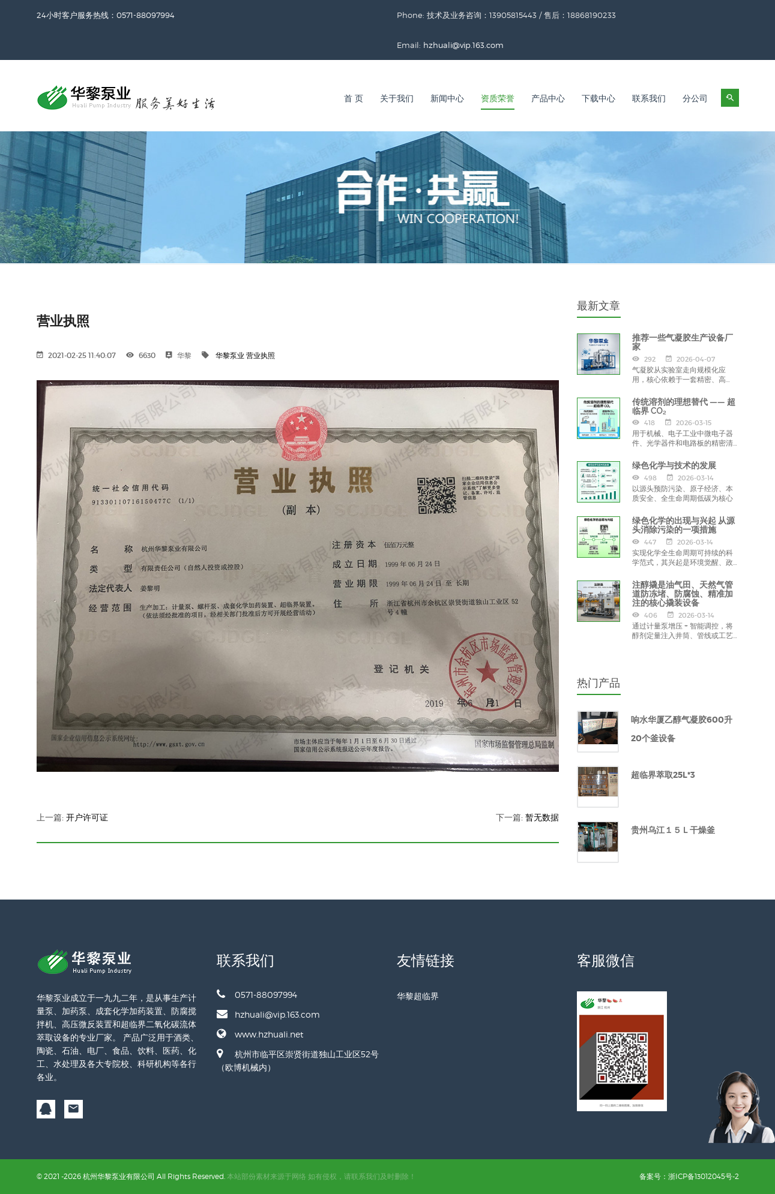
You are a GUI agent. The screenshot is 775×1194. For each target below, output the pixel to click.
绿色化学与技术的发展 (674, 465)
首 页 (353, 98)
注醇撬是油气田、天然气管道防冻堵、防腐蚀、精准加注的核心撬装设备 (682, 594)
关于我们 (397, 98)
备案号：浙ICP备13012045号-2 (689, 1176)
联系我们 (649, 98)
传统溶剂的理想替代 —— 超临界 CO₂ (684, 406)
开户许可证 (87, 817)
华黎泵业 (230, 355)
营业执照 (260, 355)
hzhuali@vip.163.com (463, 45)
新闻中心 (447, 98)
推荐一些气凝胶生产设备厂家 (682, 342)
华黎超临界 (418, 996)
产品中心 (548, 98)
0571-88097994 (257, 994)
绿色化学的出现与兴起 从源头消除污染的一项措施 (683, 525)
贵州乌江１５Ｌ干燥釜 (673, 830)
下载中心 (598, 98)
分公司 (695, 98)
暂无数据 (542, 817)
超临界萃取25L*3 (663, 774)
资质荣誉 (497, 98)
